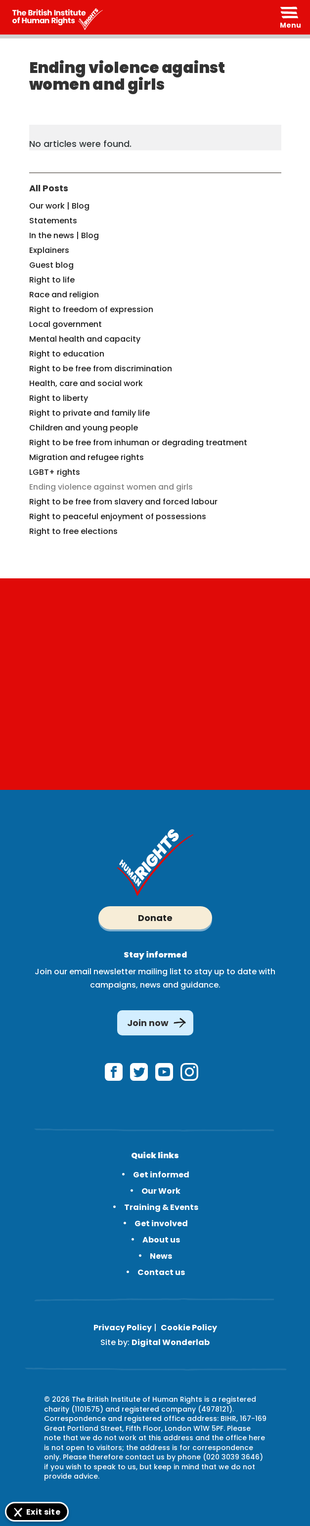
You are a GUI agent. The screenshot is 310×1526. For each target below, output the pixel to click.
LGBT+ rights (54, 472)
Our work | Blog (59, 206)
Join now (148, 1023)
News (161, 1256)
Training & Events (161, 1207)
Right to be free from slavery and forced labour (123, 501)
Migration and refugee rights (86, 457)
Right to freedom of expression (91, 309)
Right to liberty (58, 398)
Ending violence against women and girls (111, 487)
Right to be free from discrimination (100, 368)
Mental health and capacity (84, 339)
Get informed (161, 1174)
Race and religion (64, 294)
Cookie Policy (189, 1327)
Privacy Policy (122, 1327)
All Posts (48, 188)
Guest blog (51, 265)
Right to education (66, 353)
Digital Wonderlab (171, 1342)
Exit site (43, 1512)
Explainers (49, 250)
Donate (155, 918)
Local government (65, 324)
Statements (53, 220)
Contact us (161, 1272)
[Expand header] (290, 17)
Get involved (161, 1223)
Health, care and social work (86, 383)
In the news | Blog (64, 235)
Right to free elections (73, 531)
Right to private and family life (89, 413)
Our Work (160, 1191)
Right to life (52, 279)
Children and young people (83, 427)
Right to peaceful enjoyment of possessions (117, 516)
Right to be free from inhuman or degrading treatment (138, 442)
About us (161, 1239)
